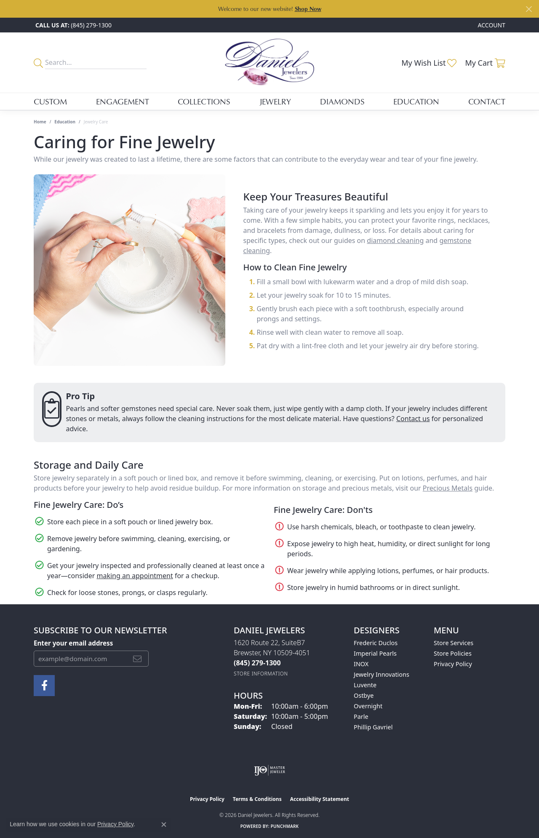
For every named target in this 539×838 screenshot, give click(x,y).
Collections (204, 101)
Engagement (122, 101)
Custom (50, 101)
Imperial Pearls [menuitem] (375, 653)
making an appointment (134, 575)
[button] (490, 25)
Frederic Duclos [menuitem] (376, 643)
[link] (73, 25)
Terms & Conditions (257, 799)
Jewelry (275, 101)
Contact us (413, 418)
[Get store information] (261, 673)
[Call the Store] (257, 662)
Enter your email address (73, 643)
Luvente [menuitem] (365, 685)
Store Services (453, 643)
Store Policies (453, 653)
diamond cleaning (395, 240)
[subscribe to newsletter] (137, 658)
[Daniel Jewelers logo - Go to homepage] (269, 62)
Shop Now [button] (308, 9)
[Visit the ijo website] (270, 770)
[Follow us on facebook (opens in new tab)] (44, 685)
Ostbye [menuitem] (364, 695)
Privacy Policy (453, 664)
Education (416, 101)
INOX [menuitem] (361, 664)
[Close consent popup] (163, 824)
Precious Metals (447, 488)
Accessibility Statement (319, 799)
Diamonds (342, 101)
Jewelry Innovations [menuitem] (381, 674)
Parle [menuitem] (361, 717)
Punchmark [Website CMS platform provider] (285, 826)
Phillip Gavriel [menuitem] (373, 727)
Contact (486, 101)
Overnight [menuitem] (368, 706)
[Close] (528, 9)
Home (40, 122)
